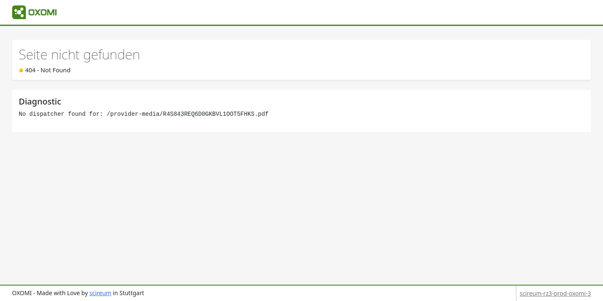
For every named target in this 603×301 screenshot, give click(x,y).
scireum (100, 293)
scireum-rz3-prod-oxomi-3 (555, 293)
